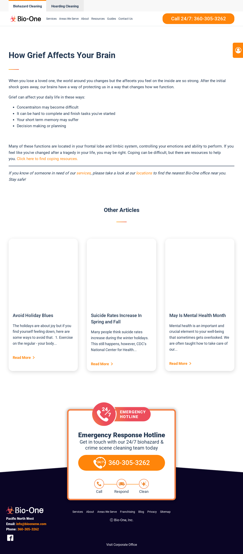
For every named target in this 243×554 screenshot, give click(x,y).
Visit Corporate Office (121, 545)
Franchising (127, 511)
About (85, 18)
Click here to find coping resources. (47, 158)
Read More (22, 357)
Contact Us (125, 18)
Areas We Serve (69, 18)
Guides (111, 18)
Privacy (152, 511)
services (83, 173)
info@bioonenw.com (31, 524)
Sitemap (165, 511)
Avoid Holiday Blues (33, 315)
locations (144, 173)
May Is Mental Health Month (197, 315)
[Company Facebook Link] (10, 537)
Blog (141, 511)
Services (51, 18)
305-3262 (28, 529)
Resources (98, 18)
